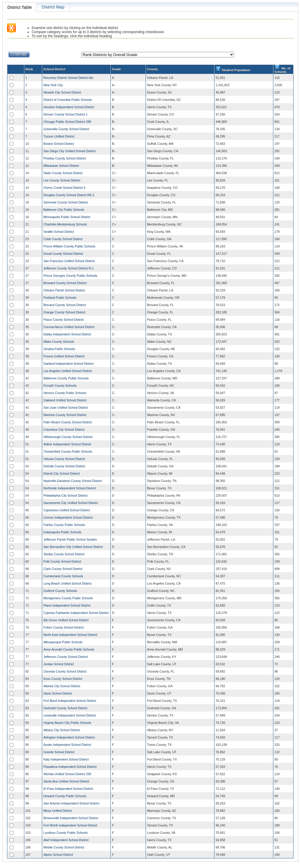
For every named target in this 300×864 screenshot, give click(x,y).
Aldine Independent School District (67, 444)
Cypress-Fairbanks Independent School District (76, 613)
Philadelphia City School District (65, 495)
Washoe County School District (64, 415)
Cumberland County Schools (63, 576)
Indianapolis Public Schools (62, 532)
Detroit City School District (61, 473)
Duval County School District (63, 253)
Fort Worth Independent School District (70, 825)
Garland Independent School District (68, 363)
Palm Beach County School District (67, 422)
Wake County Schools (58, 341)
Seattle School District (58, 231)
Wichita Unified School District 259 (67, 774)
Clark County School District (62, 569)
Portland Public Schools (59, 297)
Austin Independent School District (67, 744)
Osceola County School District (64, 671)
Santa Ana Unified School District (66, 781)
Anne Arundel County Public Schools (68, 649)
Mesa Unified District (57, 810)
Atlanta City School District (61, 686)
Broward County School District (64, 283)
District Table (19, 7)
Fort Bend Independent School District (69, 700)
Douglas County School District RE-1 (68, 195)
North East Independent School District (70, 634)
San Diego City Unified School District (69, 151)
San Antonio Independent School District (71, 803)
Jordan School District (58, 664)
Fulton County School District (63, 627)
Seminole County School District (65, 202)
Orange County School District (64, 312)
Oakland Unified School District (64, 400)
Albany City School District (61, 730)
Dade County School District (62, 173)
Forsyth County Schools (59, 385)
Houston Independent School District (68, 107)
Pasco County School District (63, 319)
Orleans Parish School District (64, 290)
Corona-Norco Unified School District (68, 327)
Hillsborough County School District (67, 437)
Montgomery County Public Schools (68, 598)
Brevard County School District (64, 305)
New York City (53, 85)
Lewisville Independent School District (69, 715)
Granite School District (58, 752)
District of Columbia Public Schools (67, 99)
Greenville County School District (66, 129)
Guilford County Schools (60, 591)
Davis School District (57, 693)
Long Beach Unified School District (67, 583)
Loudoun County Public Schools (65, 832)
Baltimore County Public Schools (66, 378)
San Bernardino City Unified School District (73, 547)
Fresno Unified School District (63, 356)
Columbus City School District (63, 429)
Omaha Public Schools (59, 349)
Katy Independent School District (66, 759)
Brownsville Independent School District (70, 818)
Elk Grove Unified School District (65, 620)
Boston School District (58, 143)
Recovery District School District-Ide (68, 77)
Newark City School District (62, 92)
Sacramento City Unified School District (70, 503)
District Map (53, 7)
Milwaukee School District (61, 165)
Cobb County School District (62, 239)
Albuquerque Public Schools (62, 642)
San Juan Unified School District (65, 407)
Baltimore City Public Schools (63, 209)
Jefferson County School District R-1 (68, 268)
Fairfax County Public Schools (64, 525)
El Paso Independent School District (68, 788)
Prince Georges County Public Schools (70, 275)
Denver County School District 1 (65, 114)
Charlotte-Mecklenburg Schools (65, 224)
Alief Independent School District (65, 840)
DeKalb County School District (64, 466)
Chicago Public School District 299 (67, 121)
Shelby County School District (63, 554)
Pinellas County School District (64, 158)
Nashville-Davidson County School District (72, 481)
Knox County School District (62, 678)
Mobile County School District (63, 847)
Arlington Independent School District (69, 737)
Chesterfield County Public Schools (67, 451)
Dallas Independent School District (67, 334)
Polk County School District (62, 561)
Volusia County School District (64, 459)
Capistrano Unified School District (66, 510)
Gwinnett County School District (65, 708)
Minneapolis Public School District (66, 217)
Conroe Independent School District (68, 517)
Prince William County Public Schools (69, 246)
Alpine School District (58, 854)
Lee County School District (61, 180)
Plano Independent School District (67, 605)
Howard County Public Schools (64, 796)
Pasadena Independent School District (69, 766)
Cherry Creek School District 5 (64, 187)
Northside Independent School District (69, 488)
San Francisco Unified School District (69, 261)
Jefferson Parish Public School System (70, 539)
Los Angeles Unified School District (67, 371)
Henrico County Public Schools (64, 393)
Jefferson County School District (65, 656)
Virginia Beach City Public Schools (67, 722)
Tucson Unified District (58, 136)
